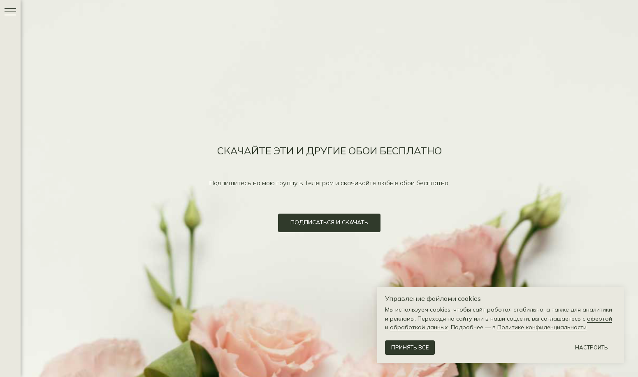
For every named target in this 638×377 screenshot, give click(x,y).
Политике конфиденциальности (542, 327)
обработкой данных (419, 327)
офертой (599, 318)
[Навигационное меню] (10, 12)
